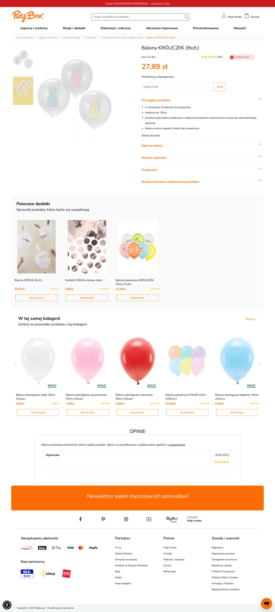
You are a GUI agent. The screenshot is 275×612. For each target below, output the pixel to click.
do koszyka (36, 298)
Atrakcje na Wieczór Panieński (131, 565)
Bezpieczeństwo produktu (226, 589)
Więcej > (251, 319)
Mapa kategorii (123, 583)
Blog (117, 571)
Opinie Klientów (124, 553)
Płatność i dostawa (173, 559)
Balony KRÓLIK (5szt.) (28, 280)
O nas (118, 547)
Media (118, 577)
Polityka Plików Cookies (225, 577)
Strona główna (24, 37)
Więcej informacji (151, 135)
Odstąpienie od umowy (224, 559)
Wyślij (220, 86)
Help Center (170, 547)
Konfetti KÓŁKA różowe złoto (83, 280)
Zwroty (167, 565)
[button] (7, 604)
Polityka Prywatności (223, 571)
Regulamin (217, 547)
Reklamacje (169, 571)
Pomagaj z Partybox (222, 583)
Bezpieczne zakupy (222, 565)
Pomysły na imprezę (126, 559)
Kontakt (167, 553)
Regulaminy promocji (223, 553)
